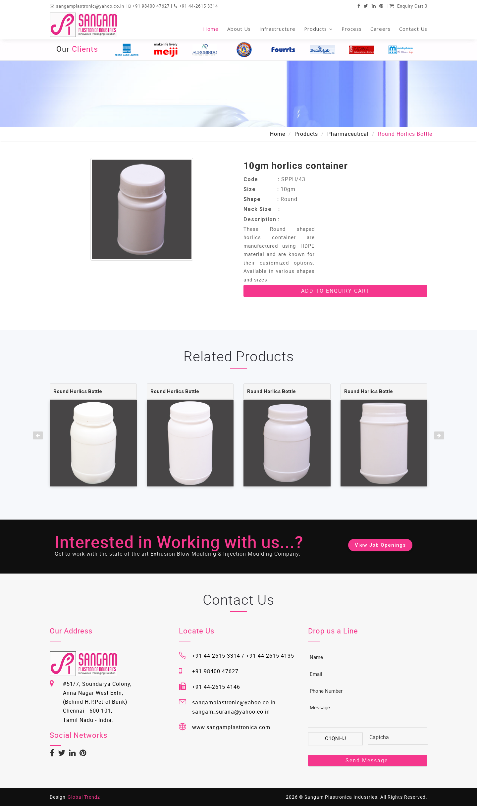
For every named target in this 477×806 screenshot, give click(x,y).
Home (211, 28)
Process (352, 28)
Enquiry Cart (408, 6)
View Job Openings (380, 545)
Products (318, 28)
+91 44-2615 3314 (198, 6)
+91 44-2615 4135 (270, 655)
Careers (380, 28)
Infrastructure (277, 28)
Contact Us (413, 28)
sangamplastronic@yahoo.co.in (91, 6)
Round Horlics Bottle (77, 391)
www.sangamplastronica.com (231, 727)
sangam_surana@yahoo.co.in (231, 711)
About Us (239, 28)
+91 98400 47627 (151, 6)
